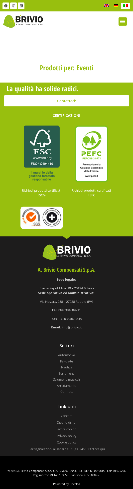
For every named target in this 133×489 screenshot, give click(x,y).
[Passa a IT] (125, 6)
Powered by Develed (66, 484)
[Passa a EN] (106, 6)
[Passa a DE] (116, 6)
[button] (123, 21)
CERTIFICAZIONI (66, 115)
